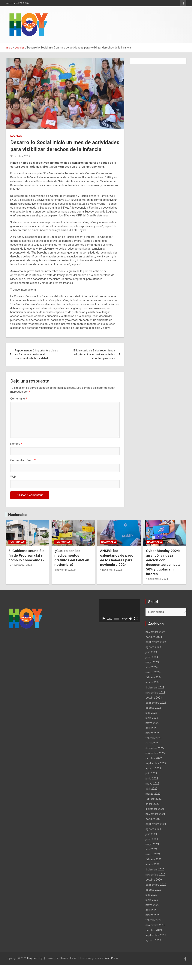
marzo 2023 (153, 733)
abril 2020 (151, 910)
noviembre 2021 (155, 814)
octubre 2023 (154, 697)
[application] (119, 610)
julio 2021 (151, 834)
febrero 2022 (153, 798)
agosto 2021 (153, 829)
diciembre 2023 (155, 687)
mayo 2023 (152, 723)
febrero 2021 (153, 859)
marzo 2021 (153, 854)
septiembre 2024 (156, 642)
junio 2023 (152, 718)
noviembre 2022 (155, 753)
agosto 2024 (153, 647)
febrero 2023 (153, 738)
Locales (16, 135)
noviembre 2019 (155, 925)
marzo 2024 (153, 672)
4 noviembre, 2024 (65, 569)
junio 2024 (152, 657)
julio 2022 (151, 773)
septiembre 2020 (156, 884)
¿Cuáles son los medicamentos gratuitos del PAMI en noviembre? (71, 558)
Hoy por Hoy (35, 958)
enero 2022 (152, 803)
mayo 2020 (152, 905)
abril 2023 (151, 728)
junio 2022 (152, 778)
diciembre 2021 (155, 809)
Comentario (18, 398)
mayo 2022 (152, 783)
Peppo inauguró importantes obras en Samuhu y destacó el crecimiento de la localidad (36, 354)
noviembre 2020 (155, 874)
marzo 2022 (153, 793)
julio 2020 (151, 894)
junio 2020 (152, 900)
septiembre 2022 (156, 763)
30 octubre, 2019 (20, 156)
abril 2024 (151, 667)
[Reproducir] (104, 618)
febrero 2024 (153, 677)
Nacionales (17, 514)
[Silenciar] (131, 618)
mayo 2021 (152, 844)
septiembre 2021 (156, 824)
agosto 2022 (153, 768)
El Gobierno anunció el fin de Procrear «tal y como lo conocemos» (26, 555)
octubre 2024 (154, 637)
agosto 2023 (153, 707)
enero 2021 (152, 864)
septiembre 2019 (156, 935)
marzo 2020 (153, 915)
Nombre (16, 443)
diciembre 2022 (155, 748)
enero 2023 (152, 743)
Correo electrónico (23, 460)
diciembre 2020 (155, 869)
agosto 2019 (153, 940)
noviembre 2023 (155, 692)
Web (13, 476)
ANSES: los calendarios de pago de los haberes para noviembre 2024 (116, 558)
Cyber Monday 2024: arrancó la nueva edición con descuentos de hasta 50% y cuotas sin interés (163, 562)
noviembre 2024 (155, 632)
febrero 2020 (153, 920)
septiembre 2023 (156, 702)
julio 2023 (151, 712)
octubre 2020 (154, 879)
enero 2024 (152, 682)
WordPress (111, 958)
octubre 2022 (154, 758)
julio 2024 (151, 652)
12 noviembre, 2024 (20, 565)
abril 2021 (151, 849)
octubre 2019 (154, 930)
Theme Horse (67, 958)
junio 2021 (152, 839)
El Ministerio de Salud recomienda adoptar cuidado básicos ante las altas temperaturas (94, 354)
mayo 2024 (152, 662)
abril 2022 (151, 788)
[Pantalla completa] (136, 618)
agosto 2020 (153, 889)
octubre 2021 (154, 819)
